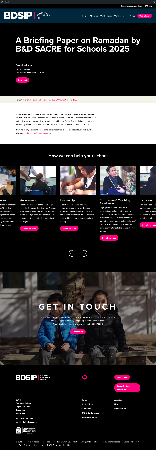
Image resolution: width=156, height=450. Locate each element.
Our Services (106, 16)
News (132, 16)
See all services (29, 235)
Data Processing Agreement (31, 445)
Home (84, 16)
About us (94, 16)
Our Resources (120, 16)
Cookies (46, 441)
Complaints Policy (131, 441)
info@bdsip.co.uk (29, 422)
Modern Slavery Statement (65, 441)
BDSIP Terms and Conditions (59, 445)
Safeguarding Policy (89, 441)
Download (22, 80)
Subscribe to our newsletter (131, 6)
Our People (86, 408)
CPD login (148, 6)
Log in (7, 2)
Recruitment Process (111, 441)
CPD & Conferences (90, 413)
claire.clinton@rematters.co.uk (38, 133)
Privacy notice (33, 441)
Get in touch (144, 15)
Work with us (120, 408)
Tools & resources (89, 417)
